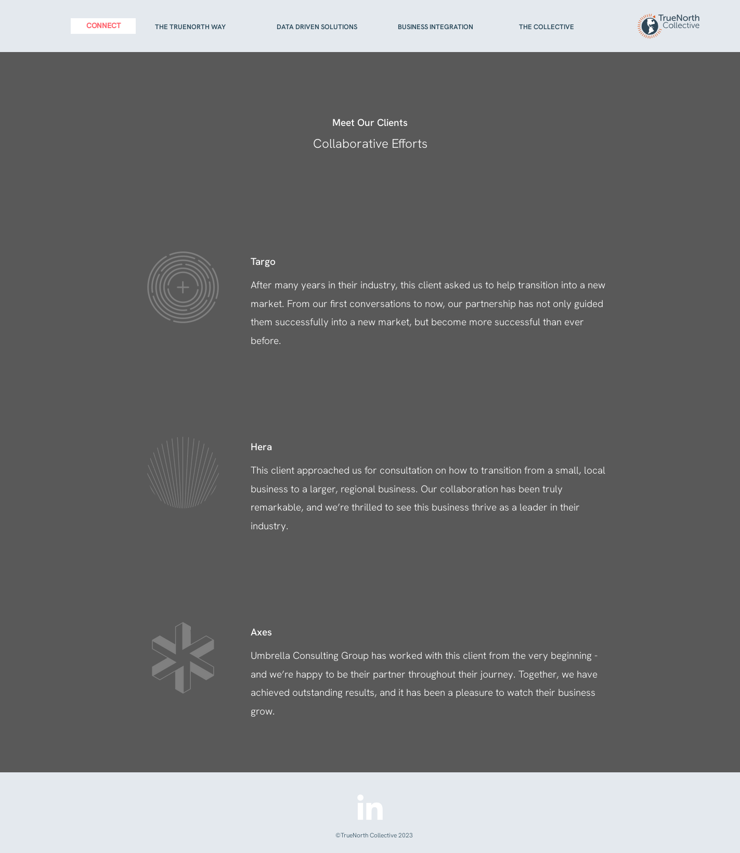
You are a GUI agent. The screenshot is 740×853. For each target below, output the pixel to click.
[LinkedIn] (370, 809)
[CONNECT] (103, 26)
